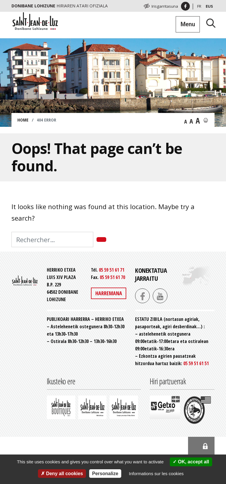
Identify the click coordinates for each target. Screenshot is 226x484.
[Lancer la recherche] (208, 22)
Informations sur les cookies (156, 473)
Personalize (105, 473)
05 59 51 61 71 (111, 270)
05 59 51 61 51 (196, 363)
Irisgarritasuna (165, 6)
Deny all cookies (62, 473)
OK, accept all (191, 461)
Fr (199, 6)
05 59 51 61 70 (112, 277)
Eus (209, 6)
